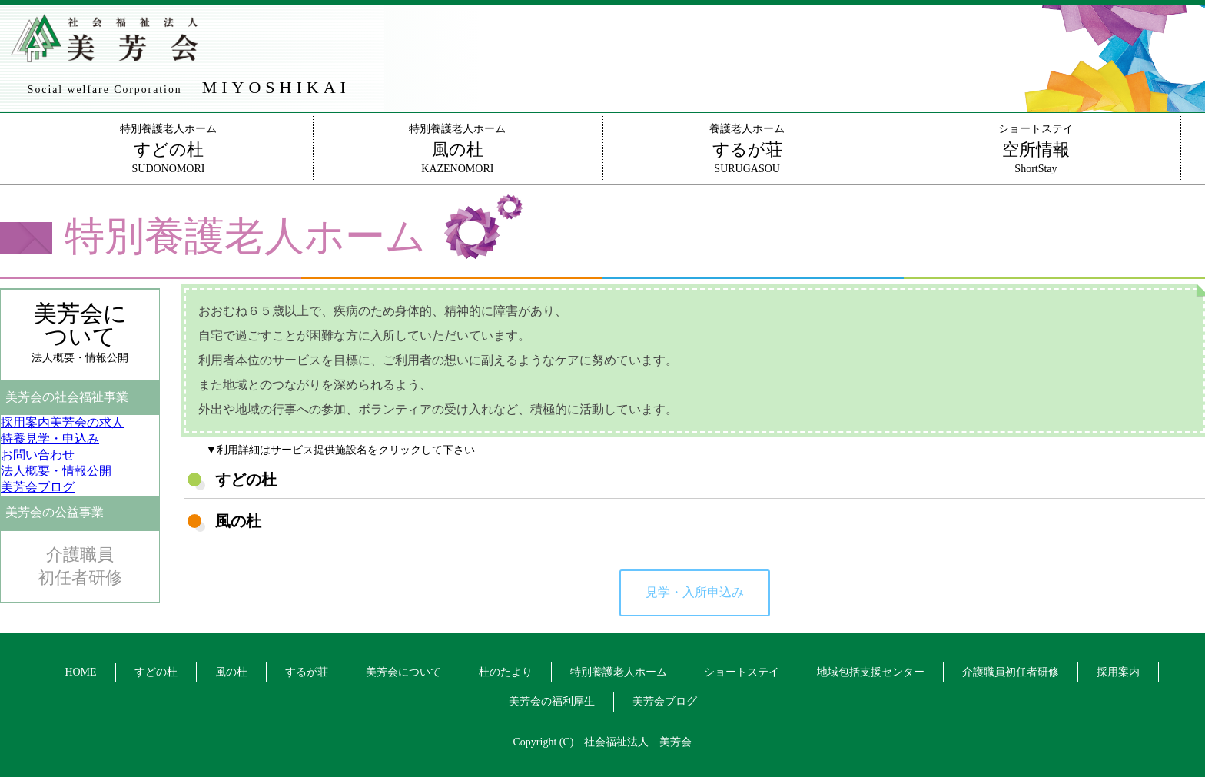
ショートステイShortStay (1035, 148)
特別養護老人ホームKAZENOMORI (458, 148)
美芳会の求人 (62, 422)
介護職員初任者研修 (80, 566)
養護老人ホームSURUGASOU (747, 148)
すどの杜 (156, 672)
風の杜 (231, 672)
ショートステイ (741, 672)
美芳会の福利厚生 (552, 701)
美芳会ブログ (664, 701)
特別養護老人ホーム (618, 672)
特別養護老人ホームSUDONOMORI (168, 148)
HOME (80, 672)
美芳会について (403, 672)
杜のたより (506, 672)
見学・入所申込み (695, 592)
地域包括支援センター (870, 672)
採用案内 (1118, 672)
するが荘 (306, 672)
